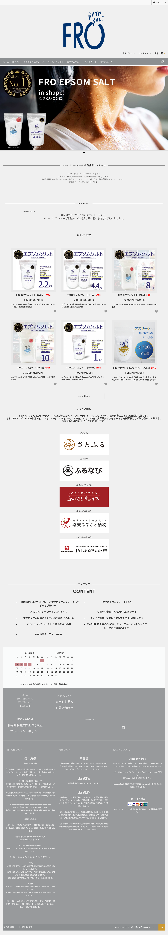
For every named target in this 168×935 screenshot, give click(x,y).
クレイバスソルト (55, 61)
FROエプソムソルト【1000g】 (83, 367)
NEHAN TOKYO (25, 927)
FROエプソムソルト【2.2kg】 (33, 295)
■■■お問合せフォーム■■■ (48, 634)
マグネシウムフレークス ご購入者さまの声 (48, 624)
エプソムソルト (74, 61)
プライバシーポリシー (25, 731)
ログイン (16, 61)
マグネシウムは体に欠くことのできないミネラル (48, 617)
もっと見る (84, 396)
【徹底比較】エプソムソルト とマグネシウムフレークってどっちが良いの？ (48, 603)
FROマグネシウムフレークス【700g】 (134, 367)
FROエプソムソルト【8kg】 (134, 295)
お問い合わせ (106, 61)
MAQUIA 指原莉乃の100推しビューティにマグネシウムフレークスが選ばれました (117, 625)
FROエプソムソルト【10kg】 (33, 367)
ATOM (29, 719)
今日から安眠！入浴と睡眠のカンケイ (117, 611)
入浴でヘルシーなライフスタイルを (48, 611)
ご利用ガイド (90, 61)
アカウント (159, 2)
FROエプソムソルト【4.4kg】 (84, 295)
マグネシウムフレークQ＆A (116, 601)
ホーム (6, 61)
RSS (19, 719)
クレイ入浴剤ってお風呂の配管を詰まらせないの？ (116, 617)
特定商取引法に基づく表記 (25, 725)
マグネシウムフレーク (34, 61)
